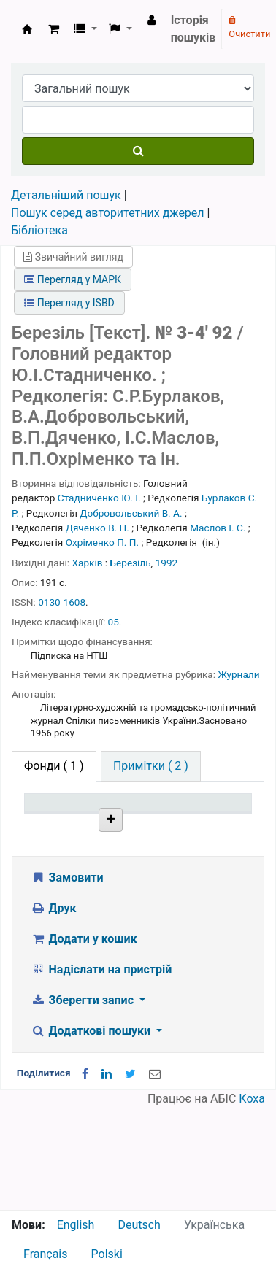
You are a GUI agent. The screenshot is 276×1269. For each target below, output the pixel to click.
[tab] (151, 766)
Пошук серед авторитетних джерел (107, 213)
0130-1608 (61, 602)
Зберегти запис (84, 1102)
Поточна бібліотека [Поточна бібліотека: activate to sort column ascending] (135, 830)
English (76, 1225)
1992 (167, 562)
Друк (53, 1010)
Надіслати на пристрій (101, 1072)
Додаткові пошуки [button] (92, 1133)
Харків (87, 562)
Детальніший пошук (66, 195)
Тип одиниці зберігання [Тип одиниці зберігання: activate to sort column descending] (60, 823)
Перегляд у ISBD (69, 303)
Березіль (130, 562)
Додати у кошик (84, 1041)
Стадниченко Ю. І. (99, 498)
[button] (53, 29)
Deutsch (139, 1225)
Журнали (238, 674)
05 (113, 622)
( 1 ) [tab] (54, 766)
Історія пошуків (193, 29)
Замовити (67, 980)
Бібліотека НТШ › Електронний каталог (27, 29)
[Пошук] (138, 151)
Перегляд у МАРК (72, 279)
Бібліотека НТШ (135, 886)
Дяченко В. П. (97, 527)
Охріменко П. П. (102, 542)
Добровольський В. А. (131, 513)
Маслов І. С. (217, 527)
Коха (252, 1201)
